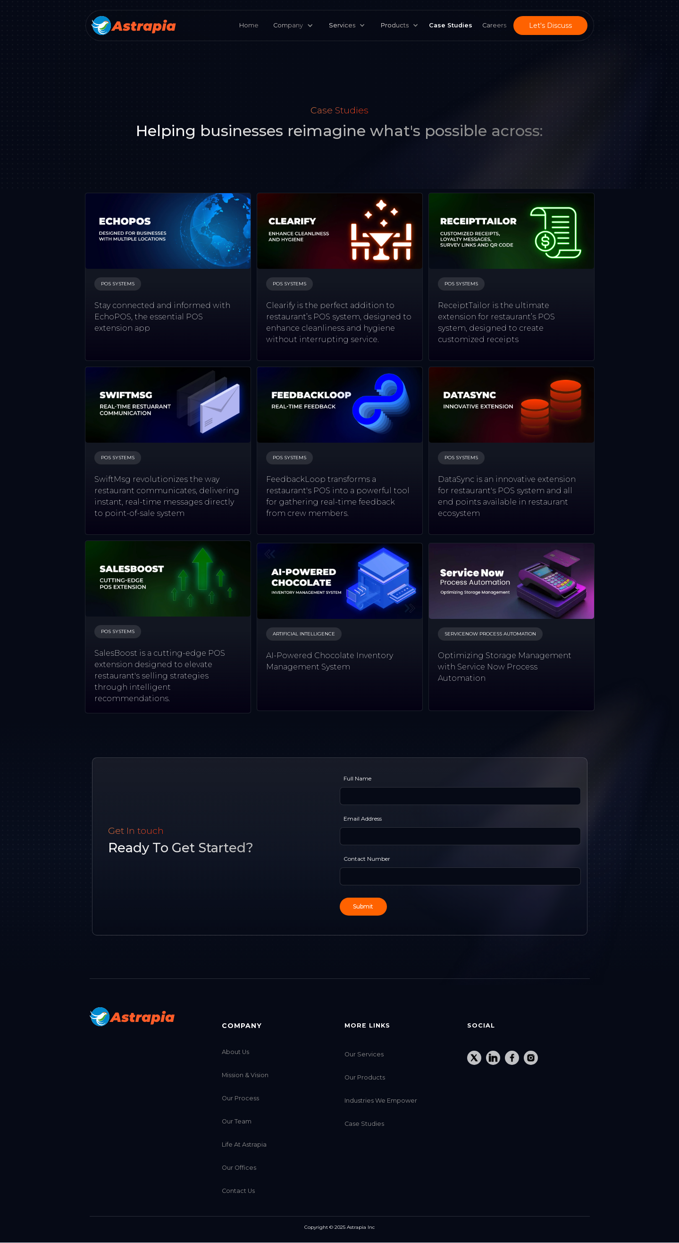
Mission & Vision (245, 1075)
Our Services (364, 1054)
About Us (235, 1051)
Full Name (357, 778)
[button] (345, 25)
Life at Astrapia (244, 1144)
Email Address (363, 818)
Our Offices (239, 1167)
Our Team (236, 1121)
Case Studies (364, 1123)
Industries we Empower (380, 1100)
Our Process (240, 1098)
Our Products (364, 1077)
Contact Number (367, 858)
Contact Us (238, 1190)
